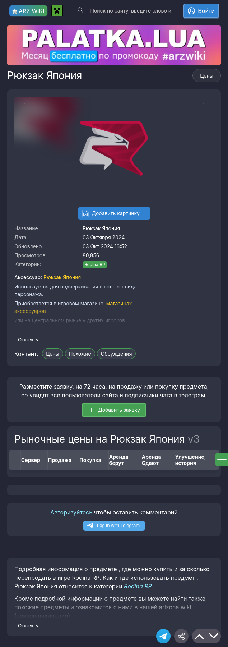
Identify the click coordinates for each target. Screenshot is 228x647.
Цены (206, 76)
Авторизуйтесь (71, 512)
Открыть (28, 339)
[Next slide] (206, 103)
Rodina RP (94, 264)
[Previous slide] (21, 103)
